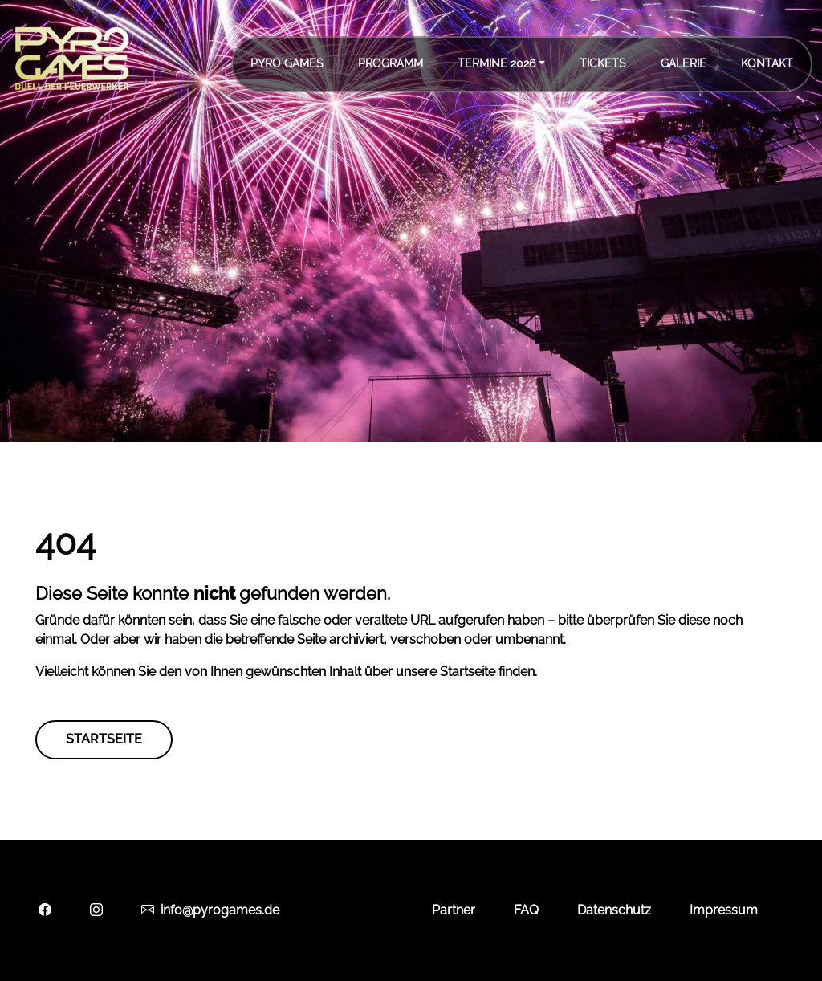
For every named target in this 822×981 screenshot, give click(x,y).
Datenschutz (614, 910)
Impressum (724, 910)
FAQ (526, 910)
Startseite (104, 739)
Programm (390, 63)
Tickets (603, 63)
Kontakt (767, 63)
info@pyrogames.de (210, 910)
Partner (453, 910)
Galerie (683, 63)
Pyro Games (287, 63)
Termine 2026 (496, 63)
